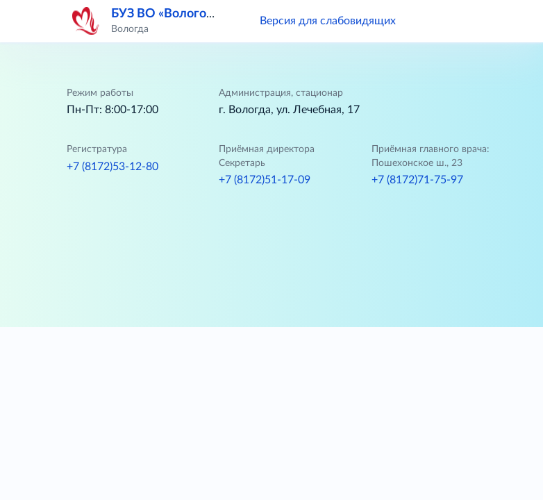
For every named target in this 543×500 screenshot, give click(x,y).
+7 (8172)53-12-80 (112, 166)
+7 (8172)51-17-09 (264, 179)
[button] (426, 20)
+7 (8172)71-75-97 (417, 179)
